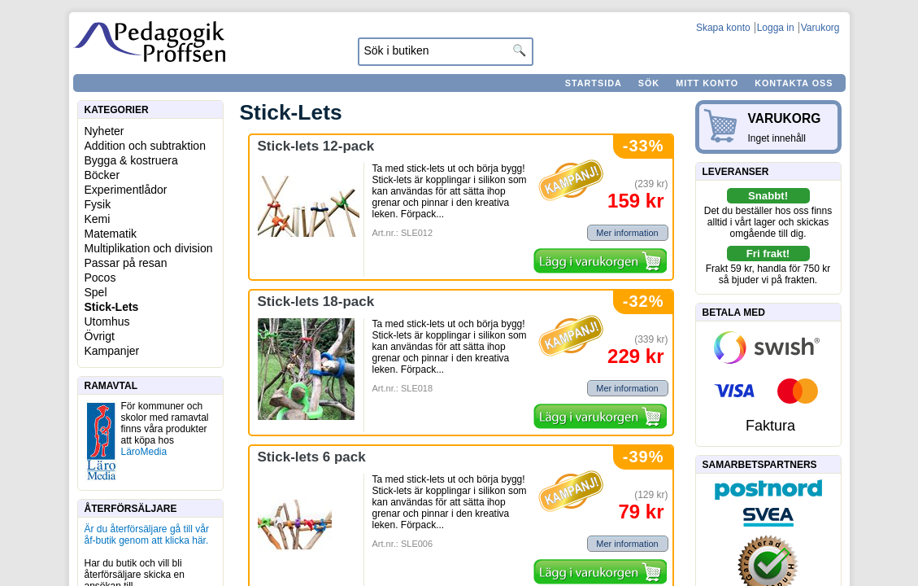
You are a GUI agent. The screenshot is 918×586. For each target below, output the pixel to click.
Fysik (98, 204)
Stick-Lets (112, 306)
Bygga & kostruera (131, 160)
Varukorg (820, 27)
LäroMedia (144, 451)
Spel (96, 292)
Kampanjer (112, 350)
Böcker (102, 174)
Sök (648, 83)
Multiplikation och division (149, 248)
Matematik (111, 233)
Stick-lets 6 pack (312, 457)
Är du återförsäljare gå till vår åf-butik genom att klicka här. (147, 534)
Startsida (593, 83)
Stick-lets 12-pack (316, 146)
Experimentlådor (126, 189)
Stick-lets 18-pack (316, 301)
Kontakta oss (794, 83)
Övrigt (100, 336)
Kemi (98, 218)
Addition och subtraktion (145, 145)
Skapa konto (723, 27)
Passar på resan (126, 262)
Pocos (100, 277)
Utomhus (107, 321)
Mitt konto (707, 83)
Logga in (775, 27)
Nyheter (104, 131)
